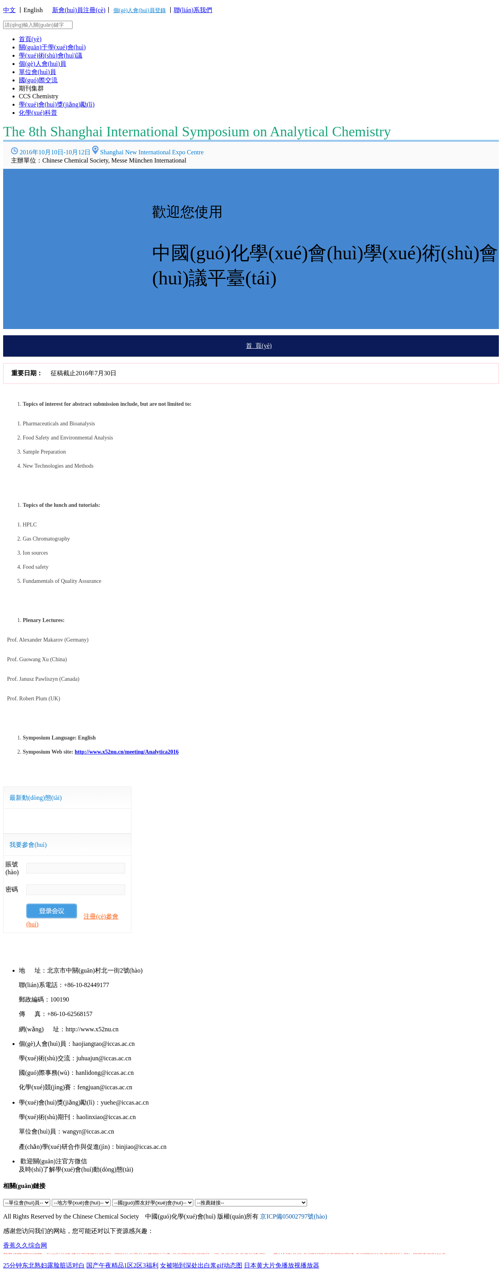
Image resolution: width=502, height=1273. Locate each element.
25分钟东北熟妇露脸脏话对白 (44, 1265)
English (33, 10)
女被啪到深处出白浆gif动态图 (201, 1265)
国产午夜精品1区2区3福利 (122, 1265)
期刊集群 (31, 88)
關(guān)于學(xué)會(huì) (52, 47)
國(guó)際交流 (38, 80)
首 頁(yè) (259, 345)
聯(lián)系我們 (193, 10)
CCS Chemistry (38, 96)
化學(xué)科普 (38, 112)
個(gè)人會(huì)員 (42, 63)
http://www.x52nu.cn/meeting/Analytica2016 (126, 752)
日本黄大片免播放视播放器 (281, 1265)
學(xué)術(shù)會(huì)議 (50, 55)
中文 (9, 10)
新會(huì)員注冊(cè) (78, 10)
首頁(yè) (30, 39)
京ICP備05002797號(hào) (293, 1216)
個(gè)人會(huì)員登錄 (139, 10)
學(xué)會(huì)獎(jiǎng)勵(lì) (57, 104)
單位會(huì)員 (37, 72)
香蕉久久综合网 (25, 1245)
